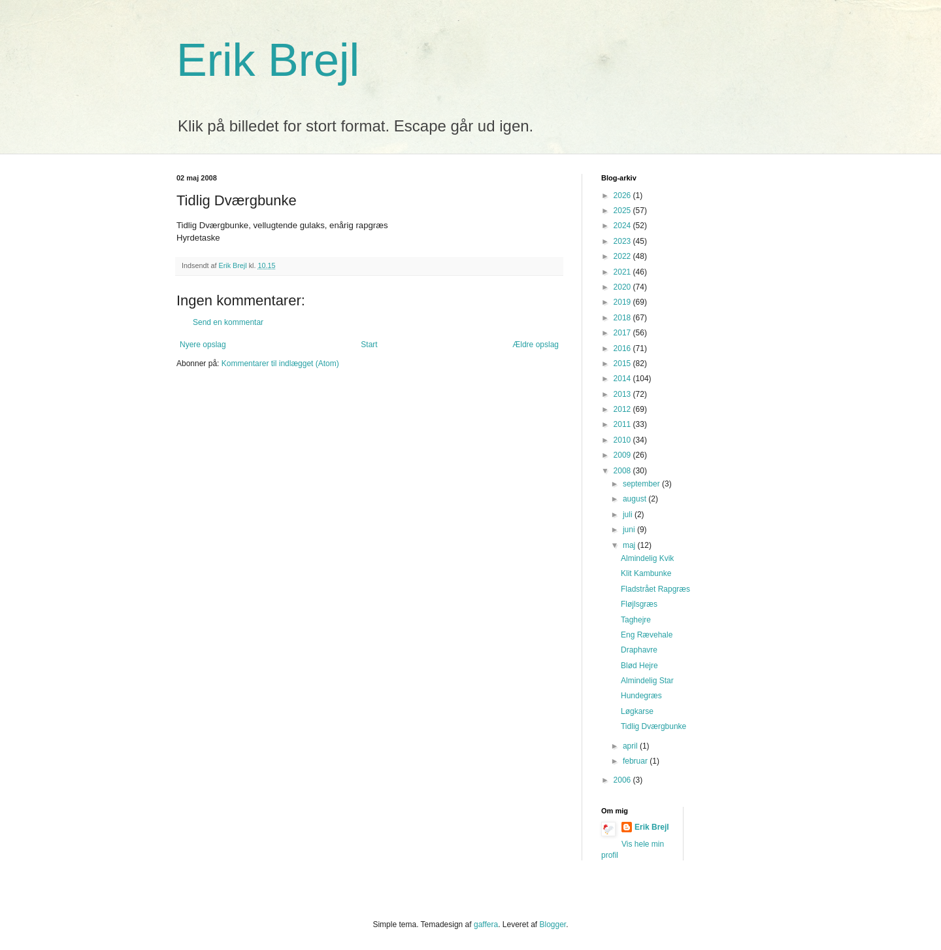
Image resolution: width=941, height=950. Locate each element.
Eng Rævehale (646, 634)
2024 (623, 225)
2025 (623, 210)
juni (630, 529)
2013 (623, 394)
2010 (623, 440)
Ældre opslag (535, 344)
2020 (623, 287)
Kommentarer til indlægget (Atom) (280, 363)
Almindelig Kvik (647, 558)
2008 (623, 470)
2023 (623, 241)
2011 (623, 424)
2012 (623, 409)
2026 (623, 195)
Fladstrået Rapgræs (655, 589)
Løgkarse (637, 711)
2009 (623, 455)
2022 (623, 256)
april (631, 746)
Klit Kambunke (646, 573)
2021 (623, 272)
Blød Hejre (639, 665)
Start (369, 344)
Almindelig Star (647, 680)
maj (630, 545)
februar (636, 761)
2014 (623, 378)
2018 (623, 317)
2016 (623, 348)
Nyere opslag (203, 344)
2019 (623, 302)
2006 (623, 780)
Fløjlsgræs (639, 604)
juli (629, 514)
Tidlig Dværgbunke (653, 726)
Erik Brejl (267, 60)
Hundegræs (641, 695)
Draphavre (639, 649)
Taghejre (636, 619)
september (642, 483)
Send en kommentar (228, 322)
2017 (623, 332)
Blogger (553, 924)
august (635, 498)
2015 (623, 363)
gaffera (486, 924)
